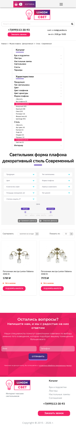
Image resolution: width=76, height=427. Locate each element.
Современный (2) (22, 140)
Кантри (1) (19, 130)
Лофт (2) (19, 132)
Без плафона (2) (21, 101)
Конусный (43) (21, 106)
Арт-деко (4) (20, 127)
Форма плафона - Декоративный (21, 43)
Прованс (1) (20, 137)
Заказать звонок (19, 34)
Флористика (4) (21, 116)
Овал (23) (19, 111)
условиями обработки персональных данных (55, 365)
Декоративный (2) (22, 104)
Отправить (38, 356)
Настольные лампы (23, 61)
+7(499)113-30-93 (19, 30)
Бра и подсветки (57, 387)
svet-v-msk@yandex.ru (57, 30)
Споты (17, 67)
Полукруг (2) (20, 114)
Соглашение (55, 398)
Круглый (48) (20, 109)
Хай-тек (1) (20, 142)
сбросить (19, 99)
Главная (4, 43)
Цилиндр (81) (21, 119)
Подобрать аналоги (14, 288)
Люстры (53, 391)
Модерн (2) (20, 135)
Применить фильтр (28, 221)
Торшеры (18, 70)
